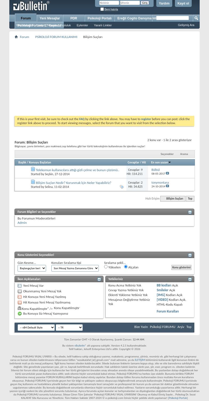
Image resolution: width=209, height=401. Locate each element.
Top (190, 198)
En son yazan (161, 162)
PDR (73, 18)
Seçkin (49, 174)
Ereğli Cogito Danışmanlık (137, 18)
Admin (22, 223)
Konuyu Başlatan (40, 162)
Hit (144, 162)
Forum (26, 18)
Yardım (164, 3)
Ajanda (52, 25)
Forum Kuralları (168, 311)
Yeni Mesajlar (25, 25)
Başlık (22, 162)
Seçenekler (167, 154)
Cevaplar (133, 162)
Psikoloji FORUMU (162, 327)
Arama (184, 154)
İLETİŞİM (140, 360)
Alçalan (131, 267)
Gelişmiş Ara (186, 25)
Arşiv (180, 327)
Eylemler (82, 25)
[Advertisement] (104, 77)
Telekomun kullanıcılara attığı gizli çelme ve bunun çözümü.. (77, 170)
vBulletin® (80, 345)
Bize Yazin (141, 327)
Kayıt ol (183, 3)
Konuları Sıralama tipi (66, 263)
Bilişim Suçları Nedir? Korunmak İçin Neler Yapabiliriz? (73, 183)
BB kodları (164, 285)
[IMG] (161, 295)
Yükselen (112, 267)
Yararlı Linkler (103, 25)
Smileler (163, 290)
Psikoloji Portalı (100, 18)
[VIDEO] (162, 300)
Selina (49, 187)
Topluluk (65, 25)
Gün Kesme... (27, 263)
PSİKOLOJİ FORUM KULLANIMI (56, 37)
